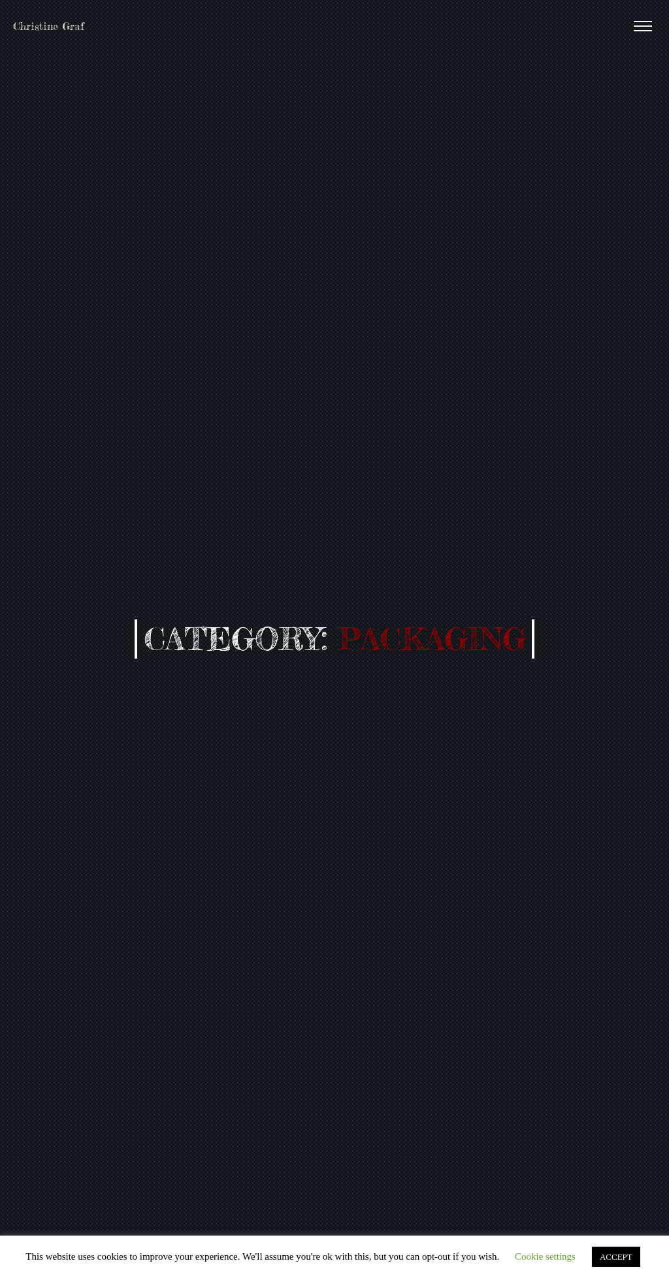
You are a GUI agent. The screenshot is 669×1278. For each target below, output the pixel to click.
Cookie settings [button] (545, 1256)
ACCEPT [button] (616, 1257)
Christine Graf (48, 26)
